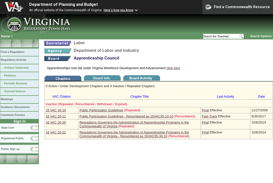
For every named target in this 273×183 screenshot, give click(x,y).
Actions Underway (16, 67)
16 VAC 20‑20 (56, 122)
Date (261, 96)
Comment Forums (13, 114)
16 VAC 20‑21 (56, 132)
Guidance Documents (15, 107)
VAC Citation (61, 96)
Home (5, 36)
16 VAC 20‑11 (56, 116)
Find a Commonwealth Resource (237, 7)
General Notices (15, 91)
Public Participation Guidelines (101, 110)
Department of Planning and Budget (63, 4)
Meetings (7, 99)
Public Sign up (10, 148)
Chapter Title (139, 96)
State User (7, 127)
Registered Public (12, 138)
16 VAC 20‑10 (56, 110)
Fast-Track (209, 116)
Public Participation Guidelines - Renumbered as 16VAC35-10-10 (126, 116)
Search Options (261, 36)
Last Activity (225, 96)
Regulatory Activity (13, 59)
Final (205, 110)
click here (173, 68)
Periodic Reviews (15, 83)
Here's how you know (118, 10)
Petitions (10, 75)
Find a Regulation (12, 51)
